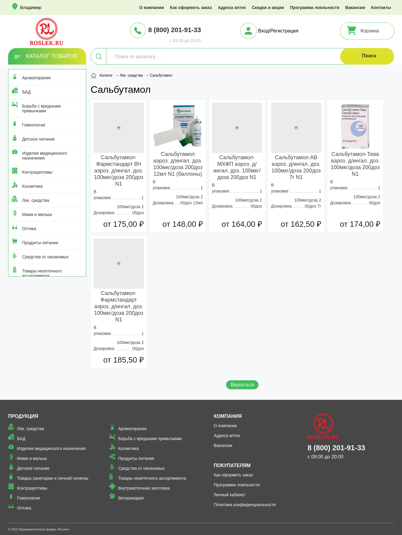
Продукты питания (40, 242)
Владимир (30, 7)
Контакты (381, 7)
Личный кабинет (229, 494)
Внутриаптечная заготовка (144, 488)
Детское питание (38, 139)
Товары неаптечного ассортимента (42, 273)
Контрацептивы (37, 172)
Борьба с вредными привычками (41, 108)
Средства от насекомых (45, 256)
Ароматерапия (36, 77)
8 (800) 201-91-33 (174, 30)
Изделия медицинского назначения (44, 155)
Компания (228, 416)
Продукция (23, 416)
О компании (151, 7)
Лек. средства (35, 200)
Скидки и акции (268, 7)
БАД (26, 92)
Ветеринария (131, 498)
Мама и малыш (37, 214)
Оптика (29, 228)
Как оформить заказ (191, 7)
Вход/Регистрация (278, 30)
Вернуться (242, 384)
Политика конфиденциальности (245, 504)
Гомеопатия (33, 125)
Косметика (32, 186)
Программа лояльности (314, 7)
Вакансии (355, 7)
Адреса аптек (232, 7)
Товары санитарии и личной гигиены (52, 478)
